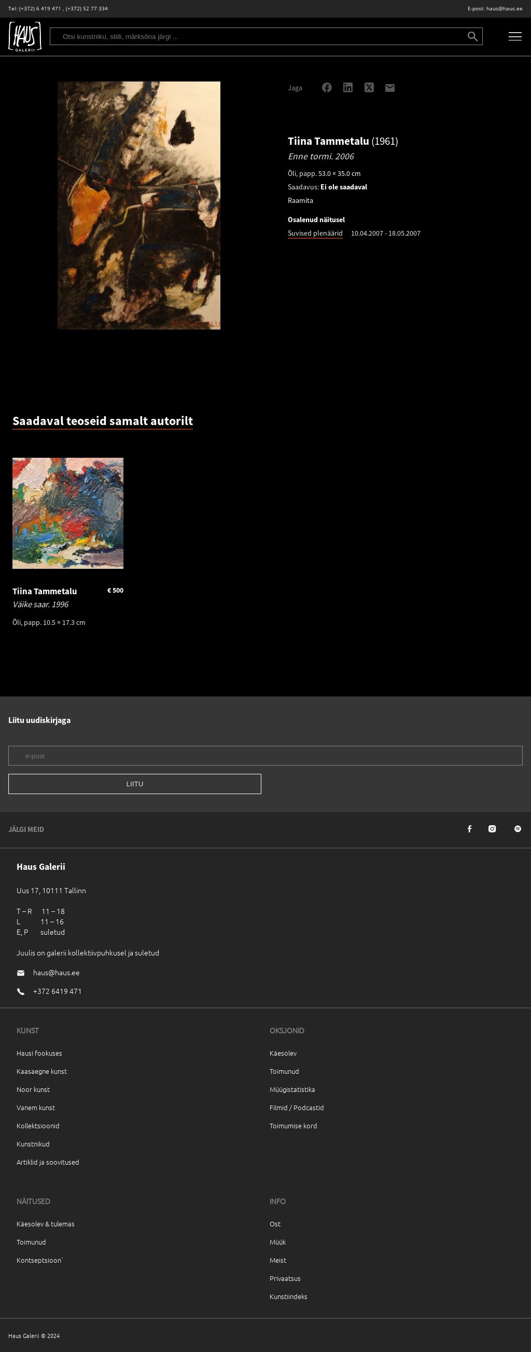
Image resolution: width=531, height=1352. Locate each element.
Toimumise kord (293, 1125)
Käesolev (283, 1053)
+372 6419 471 (57, 991)
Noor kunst (33, 1089)
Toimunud (284, 1071)
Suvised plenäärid (315, 233)
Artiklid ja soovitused (48, 1162)
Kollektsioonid (38, 1125)
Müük (278, 1242)
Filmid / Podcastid (297, 1107)
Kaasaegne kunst (42, 1071)
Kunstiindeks (289, 1296)
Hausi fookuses (39, 1053)
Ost (275, 1223)
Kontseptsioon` (40, 1260)
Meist (278, 1260)
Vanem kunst (36, 1107)
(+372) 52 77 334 (87, 8)
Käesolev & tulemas (46, 1223)
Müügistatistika (292, 1089)
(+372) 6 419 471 (40, 8)
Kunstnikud (33, 1144)
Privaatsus (285, 1278)
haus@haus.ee (504, 8)
